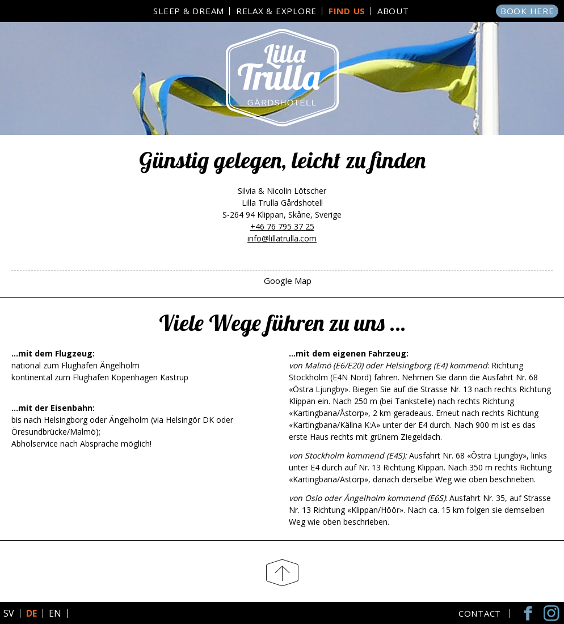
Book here (527, 10)
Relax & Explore (276, 10)
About (393, 10)
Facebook (530, 613)
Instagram (552, 613)
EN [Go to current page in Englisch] (55, 613)
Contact (479, 613)
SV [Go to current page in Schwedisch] (8, 613)
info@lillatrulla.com (282, 238)
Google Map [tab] (288, 280)
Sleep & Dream (188, 10)
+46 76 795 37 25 (282, 226)
